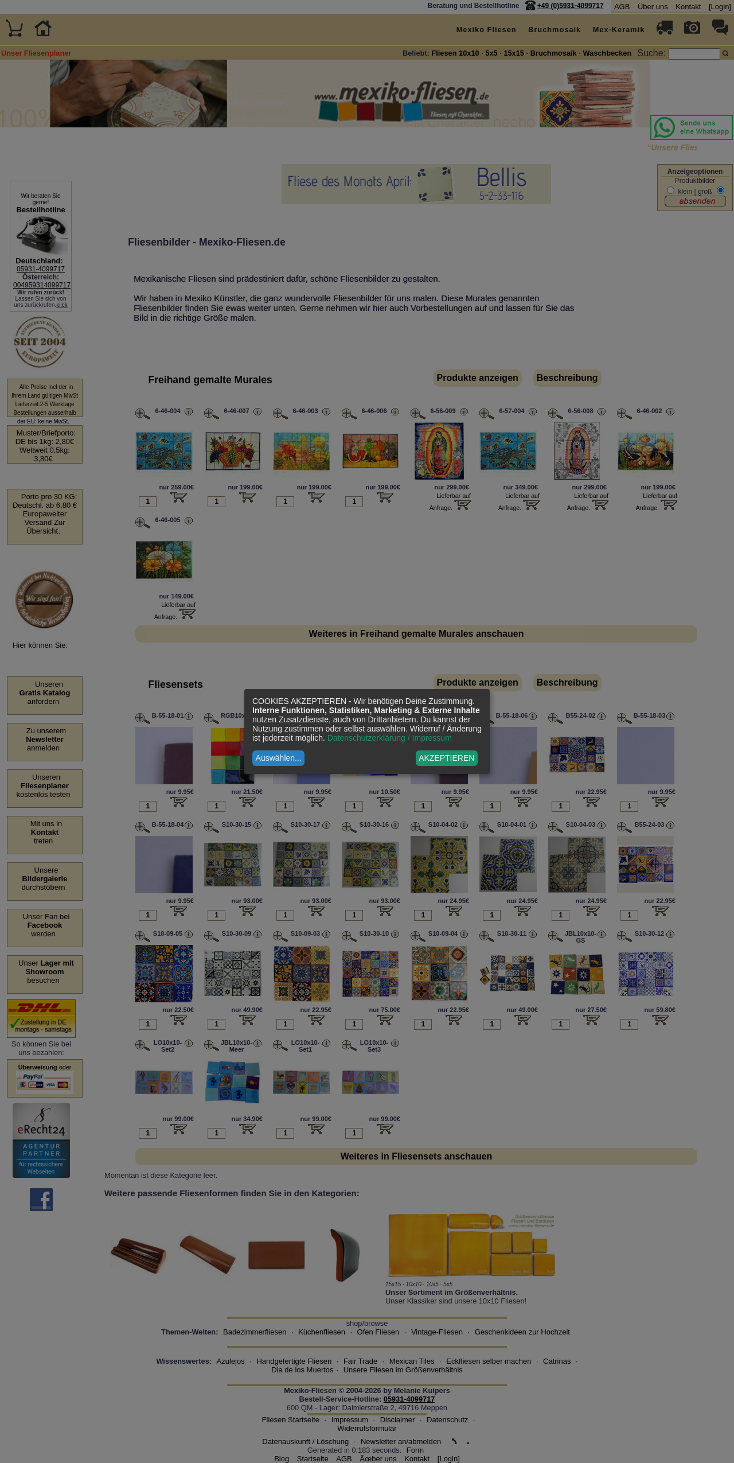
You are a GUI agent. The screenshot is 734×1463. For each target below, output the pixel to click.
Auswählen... (279, 757)
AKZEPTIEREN (446, 757)
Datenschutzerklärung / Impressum (389, 737)
